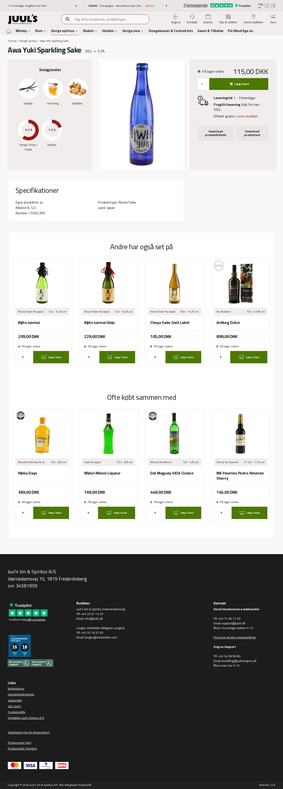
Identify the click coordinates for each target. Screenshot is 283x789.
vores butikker (247, 116)
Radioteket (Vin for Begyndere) (29, 732)
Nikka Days (27, 473)
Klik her (150, 5)
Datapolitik (15, 700)
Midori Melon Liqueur (102, 473)
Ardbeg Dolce (228, 322)
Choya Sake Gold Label (169, 322)
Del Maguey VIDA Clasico (171, 473)
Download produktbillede (215, 133)
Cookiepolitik (16, 712)
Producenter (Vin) (19, 743)
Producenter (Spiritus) (22, 748)
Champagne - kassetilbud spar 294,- (121, 5)
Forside (12, 40)
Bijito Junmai (29, 322)
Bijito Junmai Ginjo (99, 322)
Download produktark (252, 133)
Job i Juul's (14, 706)
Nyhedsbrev (16, 688)
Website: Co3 (267, 784)
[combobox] (111, 19)
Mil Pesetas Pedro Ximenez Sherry (240, 476)
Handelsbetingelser (21, 694)
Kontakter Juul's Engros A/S (26, 718)
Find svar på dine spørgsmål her (235, 637)
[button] (76, 5)
